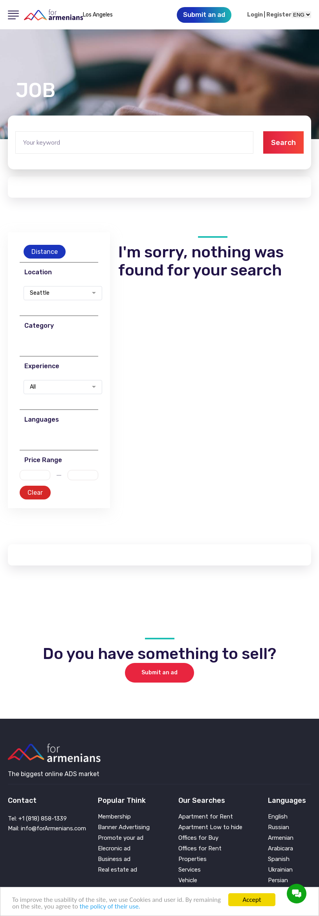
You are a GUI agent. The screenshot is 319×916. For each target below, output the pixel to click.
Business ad (114, 859)
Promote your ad (120, 838)
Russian (278, 827)
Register (279, 15)
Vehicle (187, 880)
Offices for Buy (198, 838)
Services (189, 870)
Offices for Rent (200, 849)
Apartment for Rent (205, 817)
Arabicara (280, 849)
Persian (278, 880)
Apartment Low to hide (210, 827)
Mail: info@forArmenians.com (47, 828)
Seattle (40, 293)
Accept (251, 900)
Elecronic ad (114, 849)
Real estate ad (117, 870)
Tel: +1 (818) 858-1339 (37, 818)
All (33, 387)
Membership (114, 817)
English (278, 817)
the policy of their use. (109, 906)
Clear (35, 492)
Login (255, 15)
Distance (44, 251)
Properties (192, 859)
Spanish (279, 859)
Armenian (280, 838)
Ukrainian (280, 870)
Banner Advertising (124, 827)
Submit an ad (159, 672)
